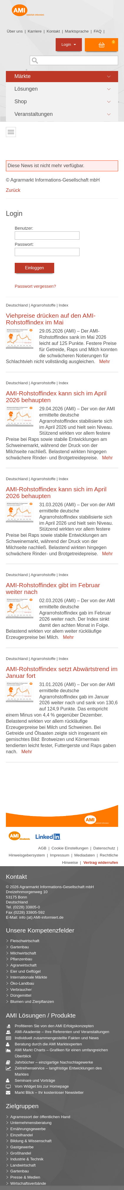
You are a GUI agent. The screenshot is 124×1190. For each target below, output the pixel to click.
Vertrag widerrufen (100, 862)
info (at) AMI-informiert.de (41, 917)
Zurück (13, 190)
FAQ (98, 31)
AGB (42, 848)
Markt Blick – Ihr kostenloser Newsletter (47, 1093)
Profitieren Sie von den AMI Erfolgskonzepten (52, 1026)
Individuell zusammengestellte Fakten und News (54, 1038)
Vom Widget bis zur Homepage (39, 1087)
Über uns (15, 31)
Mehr (103, 361)
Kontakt (53, 31)
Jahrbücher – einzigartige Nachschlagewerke (51, 1062)
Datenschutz (104, 848)
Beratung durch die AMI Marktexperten (46, 1044)
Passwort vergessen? (35, 286)
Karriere (35, 31)
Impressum (59, 855)
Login (69, 44)
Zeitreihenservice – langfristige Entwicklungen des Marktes (56, 1070)
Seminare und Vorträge (32, 1081)
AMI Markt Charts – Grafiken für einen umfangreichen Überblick (59, 1052)
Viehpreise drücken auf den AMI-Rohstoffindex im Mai (50, 319)
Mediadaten (84, 855)
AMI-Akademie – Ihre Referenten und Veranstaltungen (59, 1032)
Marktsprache (77, 31)
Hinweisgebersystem (27, 855)
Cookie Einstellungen (70, 848)
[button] (62, 76)
